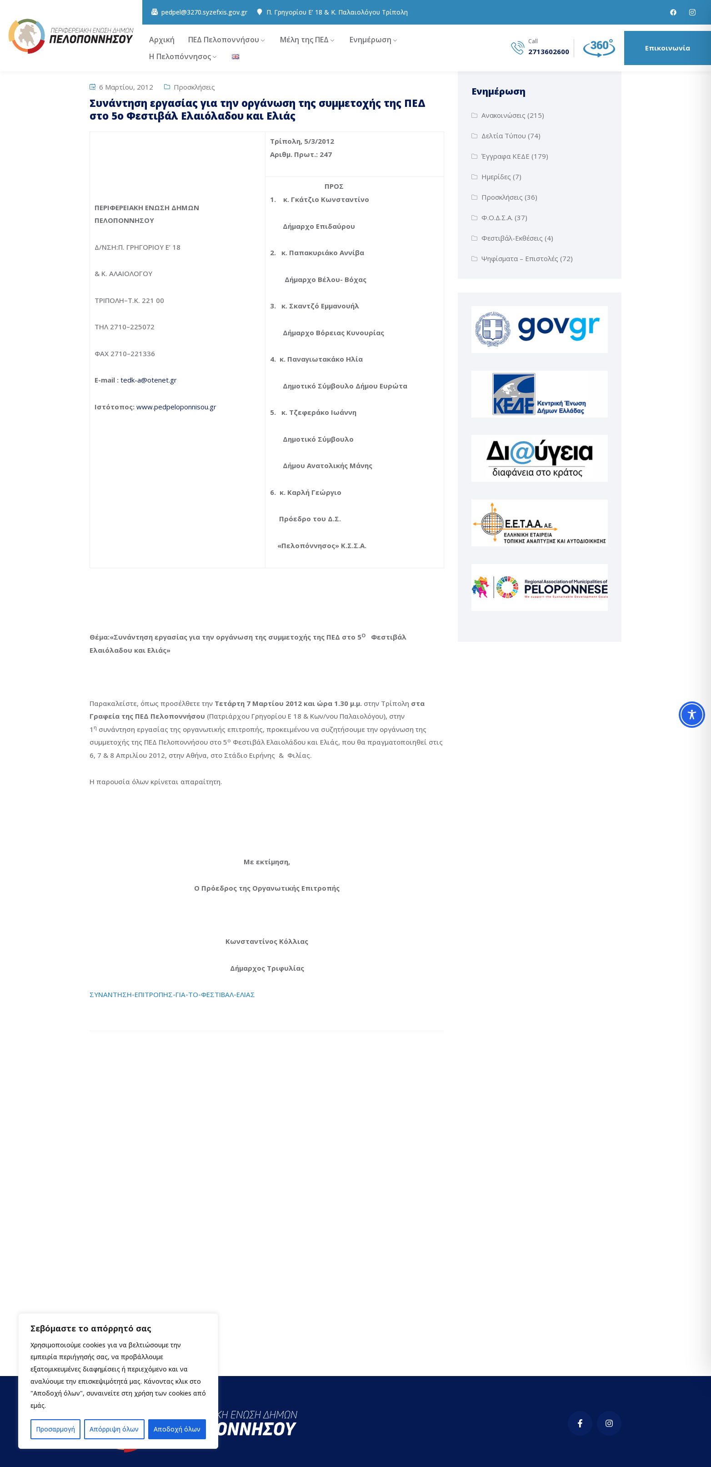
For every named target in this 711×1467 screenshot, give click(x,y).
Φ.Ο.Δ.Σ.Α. (497, 217)
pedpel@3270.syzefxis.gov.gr (204, 12)
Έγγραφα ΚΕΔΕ (505, 156)
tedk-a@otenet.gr (148, 379)
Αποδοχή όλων (177, 1429)
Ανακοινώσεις (503, 115)
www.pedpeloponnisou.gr (176, 406)
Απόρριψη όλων (114, 1429)
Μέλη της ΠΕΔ (304, 40)
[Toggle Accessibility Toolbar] (692, 714)
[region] (118, 1381)
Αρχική (162, 40)
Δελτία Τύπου (503, 135)
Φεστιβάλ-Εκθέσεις (512, 237)
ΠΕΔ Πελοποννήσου (223, 40)
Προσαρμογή (55, 1429)
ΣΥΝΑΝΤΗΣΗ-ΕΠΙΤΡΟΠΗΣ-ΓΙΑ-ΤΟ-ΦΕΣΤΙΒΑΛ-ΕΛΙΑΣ (172, 994)
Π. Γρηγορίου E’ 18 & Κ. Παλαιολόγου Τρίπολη (337, 12)
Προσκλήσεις (194, 86)
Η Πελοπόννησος (180, 56)
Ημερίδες (496, 176)
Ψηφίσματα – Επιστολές (519, 258)
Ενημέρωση (370, 40)
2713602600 (548, 51)
